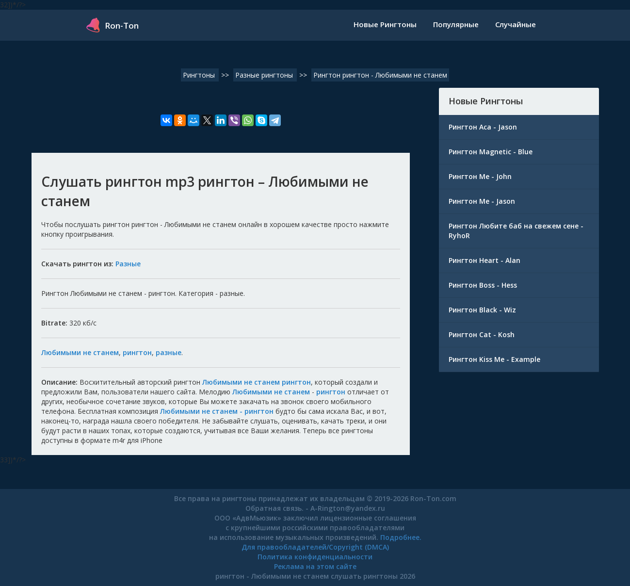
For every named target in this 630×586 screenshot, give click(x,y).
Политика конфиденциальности (315, 556)
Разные (128, 263)
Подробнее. (400, 537)
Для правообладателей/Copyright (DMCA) (315, 547)
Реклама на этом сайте (315, 566)
